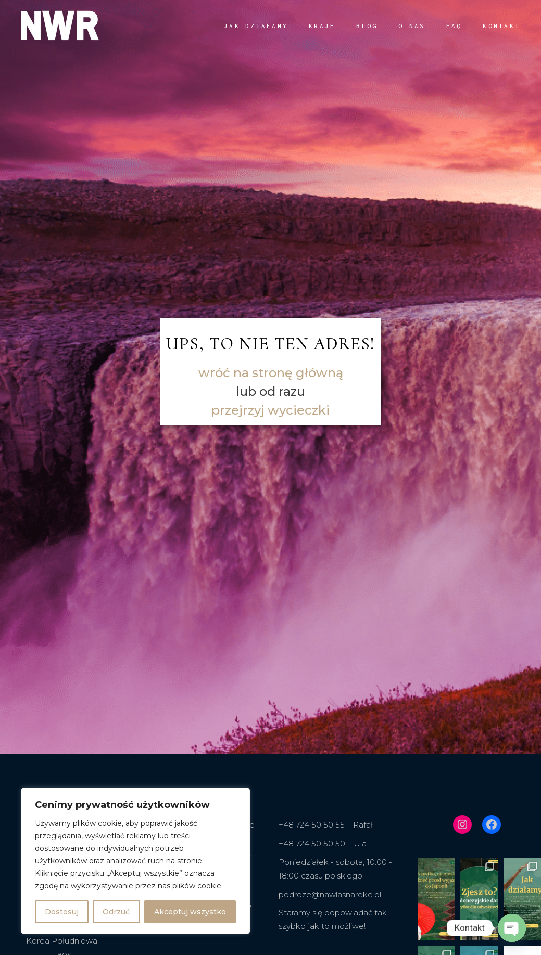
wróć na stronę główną (270, 372)
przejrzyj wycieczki (270, 410)
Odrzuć (116, 912)
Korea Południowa (61, 941)
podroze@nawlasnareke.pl (330, 894)
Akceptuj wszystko (190, 912)
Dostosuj (62, 912)
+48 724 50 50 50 (312, 843)
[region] (135, 861)
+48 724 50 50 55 (312, 825)
